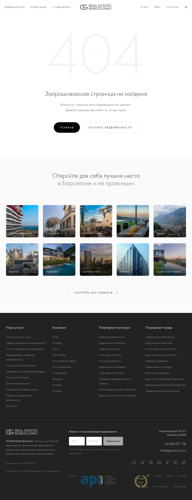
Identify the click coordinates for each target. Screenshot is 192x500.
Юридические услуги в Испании (20, 463)
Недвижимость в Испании (112, 343)
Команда (57, 343)
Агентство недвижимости (112, 337)
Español (158, 475)
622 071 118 (175, 444)
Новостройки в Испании (111, 373)
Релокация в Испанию (17, 377)
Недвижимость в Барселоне (160, 337)
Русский (182, 475)
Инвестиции (38, 7)
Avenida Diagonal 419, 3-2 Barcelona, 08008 (172, 433)
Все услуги (11, 406)
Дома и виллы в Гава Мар (159, 343)
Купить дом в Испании (110, 355)
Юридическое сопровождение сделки (25, 371)
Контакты (172, 7)
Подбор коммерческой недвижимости (26, 343)
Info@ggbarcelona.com (173, 450)
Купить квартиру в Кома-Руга (160, 349)
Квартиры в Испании (109, 349)
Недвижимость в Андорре (112, 367)
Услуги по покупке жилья (18, 337)
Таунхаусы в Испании (110, 361)
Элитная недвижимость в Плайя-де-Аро (166, 385)
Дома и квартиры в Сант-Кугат (161, 355)
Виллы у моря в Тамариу (158, 373)
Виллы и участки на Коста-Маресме (117, 395)
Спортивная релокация (18, 383)
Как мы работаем (61, 367)
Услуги (55, 349)
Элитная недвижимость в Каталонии (117, 389)
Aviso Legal (143, 486)
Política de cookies (160, 486)
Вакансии (57, 379)
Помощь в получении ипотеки (21, 365)
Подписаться (113, 441)
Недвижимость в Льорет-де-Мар (162, 391)
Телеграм (57, 385)
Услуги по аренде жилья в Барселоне (25, 349)
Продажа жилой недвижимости (22, 389)
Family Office (58, 355)
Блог (158, 7)
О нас (145, 7)
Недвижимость (14, 7)
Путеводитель (61, 7)
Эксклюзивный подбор (64, 361)
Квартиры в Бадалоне (157, 361)
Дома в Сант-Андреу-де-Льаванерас (164, 379)
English (169, 475)
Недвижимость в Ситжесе (159, 367)
